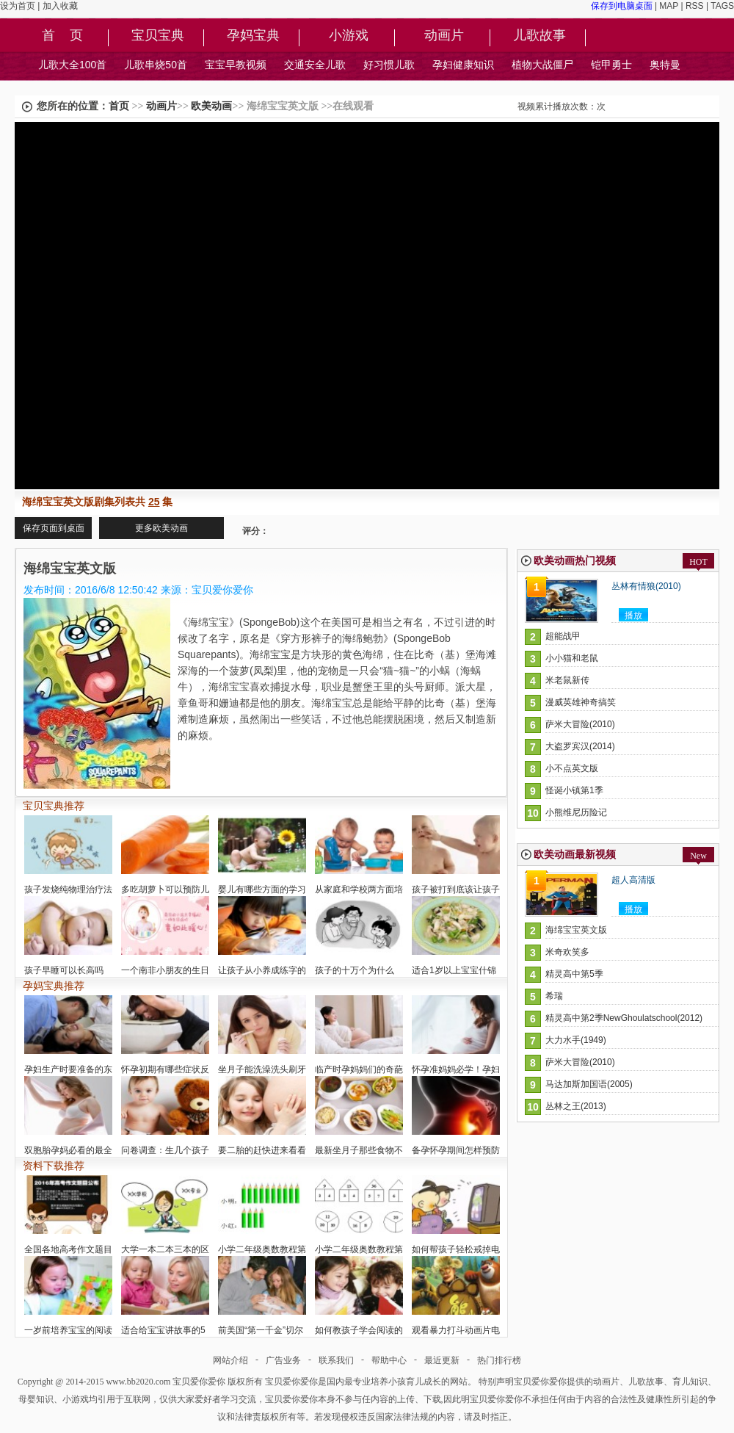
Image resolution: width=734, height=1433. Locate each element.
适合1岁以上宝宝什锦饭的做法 (456, 970)
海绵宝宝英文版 (576, 930)
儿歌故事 (539, 36)
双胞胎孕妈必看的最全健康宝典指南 (68, 1150)
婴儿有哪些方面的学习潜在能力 (262, 889)
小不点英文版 (571, 768)
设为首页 (17, 6)
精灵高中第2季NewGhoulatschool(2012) (623, 1018)
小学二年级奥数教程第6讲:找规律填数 (359, 1249)
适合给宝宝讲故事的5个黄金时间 (165, 1330)
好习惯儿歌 (389, 65)
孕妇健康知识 (463, 65)
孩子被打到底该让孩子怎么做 (456, 889)
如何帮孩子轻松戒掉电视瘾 (456, 1249)
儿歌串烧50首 (155, 65)
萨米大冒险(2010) (580, 724)
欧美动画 (211, 106)
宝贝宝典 (157, 36)
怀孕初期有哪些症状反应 (165, 1069)
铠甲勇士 (611, 65)
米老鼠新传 (567, 680)
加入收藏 (60, 6)
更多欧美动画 (161, 528)
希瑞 (554, 996)
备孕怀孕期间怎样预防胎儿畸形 (456, 1150)
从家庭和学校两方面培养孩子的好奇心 (359, 889)
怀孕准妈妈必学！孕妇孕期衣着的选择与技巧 (456, 1069)
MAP (668, 6)
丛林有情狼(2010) (646, 586)
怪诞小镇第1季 (574, 790)
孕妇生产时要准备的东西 (68, 1069)
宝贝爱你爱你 (198, 1381)
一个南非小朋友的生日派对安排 (165, 970)
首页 (119, 106)
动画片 (444, 36)
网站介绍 (230, 1360)
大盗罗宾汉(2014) (580, 746)
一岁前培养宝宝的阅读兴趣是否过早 (68, 1330)
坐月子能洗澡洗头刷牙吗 (262, 1069)
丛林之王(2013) (575, 1106)
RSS (695, 6)
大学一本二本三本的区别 (165, 1249)
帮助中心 (389, 1360)
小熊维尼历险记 (576, 812)
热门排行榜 (499, 1360)
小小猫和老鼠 (571, 658)
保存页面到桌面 (53, 528)
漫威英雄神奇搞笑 (580, 702)
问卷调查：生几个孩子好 (165, 1150)
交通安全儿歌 (315, 65)
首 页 (62, 36)
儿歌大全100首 (72, 65)
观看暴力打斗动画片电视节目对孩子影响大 (456, 1330)
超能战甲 (563, 636)
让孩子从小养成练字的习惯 (262, 970)
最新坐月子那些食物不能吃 (359, 1150)
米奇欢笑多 (567, 952)
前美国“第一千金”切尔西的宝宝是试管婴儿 (262, 1330)
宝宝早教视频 (235, 65)
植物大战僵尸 (542, 65)
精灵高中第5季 (574, 974)
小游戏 (348, 36)
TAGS (722, 6)
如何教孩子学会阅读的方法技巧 (359, 1330)
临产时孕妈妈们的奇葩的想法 (359, 1069)
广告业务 (283, 1360)
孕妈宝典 (253, 36)
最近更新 (441, 1360)
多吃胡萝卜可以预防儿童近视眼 (165, 889)
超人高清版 (633, 880)
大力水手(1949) (575, 1040)
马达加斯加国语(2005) (589, 1084)
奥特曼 (665, 65)
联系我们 (336, 1360)
